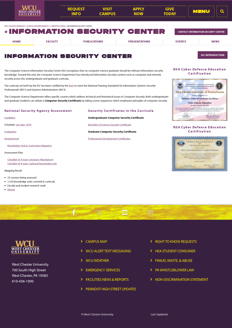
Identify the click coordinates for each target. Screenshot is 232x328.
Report (11, 189)
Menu (201, 11)
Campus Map (96, 241)
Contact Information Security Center (201, 31)
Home (16, 41)
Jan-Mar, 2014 (23, 124)
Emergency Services (103, 270)
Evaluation (10, 131)
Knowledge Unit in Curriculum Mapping (29, 145)
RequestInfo (76, 11)
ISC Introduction (212, 55)
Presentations (139, 41)
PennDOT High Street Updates (111, 289)
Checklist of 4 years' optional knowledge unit (32, 163)
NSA (71, 85)
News (216, 41)
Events (181, 41)
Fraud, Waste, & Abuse (173, 260)
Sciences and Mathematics (38, 26)
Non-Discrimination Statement (181, 279)
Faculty (52, 41)
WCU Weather (97, 260)
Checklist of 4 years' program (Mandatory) (30, 159)
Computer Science (58, 26)
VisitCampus (107, 11)
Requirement (11, 138)
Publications (93, 41)
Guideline (9, 117)
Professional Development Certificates (109, 138)
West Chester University (14, 26)
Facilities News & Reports (107, 279)
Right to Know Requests (176, 241)
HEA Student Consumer (175, 251)
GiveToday (170, 11)
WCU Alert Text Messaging (108, 251)
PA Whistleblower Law (174, 270)
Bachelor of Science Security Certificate (109, 124)
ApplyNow (138, 11)
